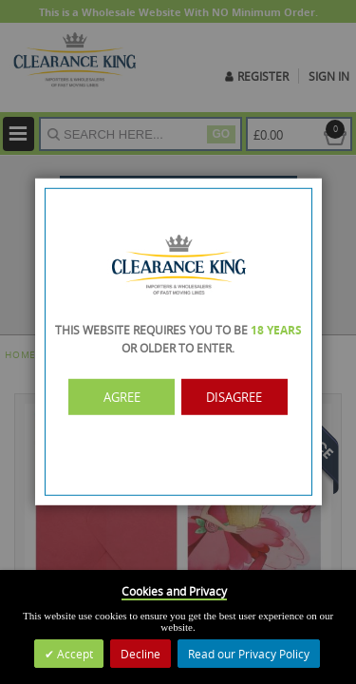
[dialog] (178, 342)
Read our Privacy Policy (248, 653)
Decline (140, 653)
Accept (73, 653)
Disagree (233, 397)
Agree (122, 397)
